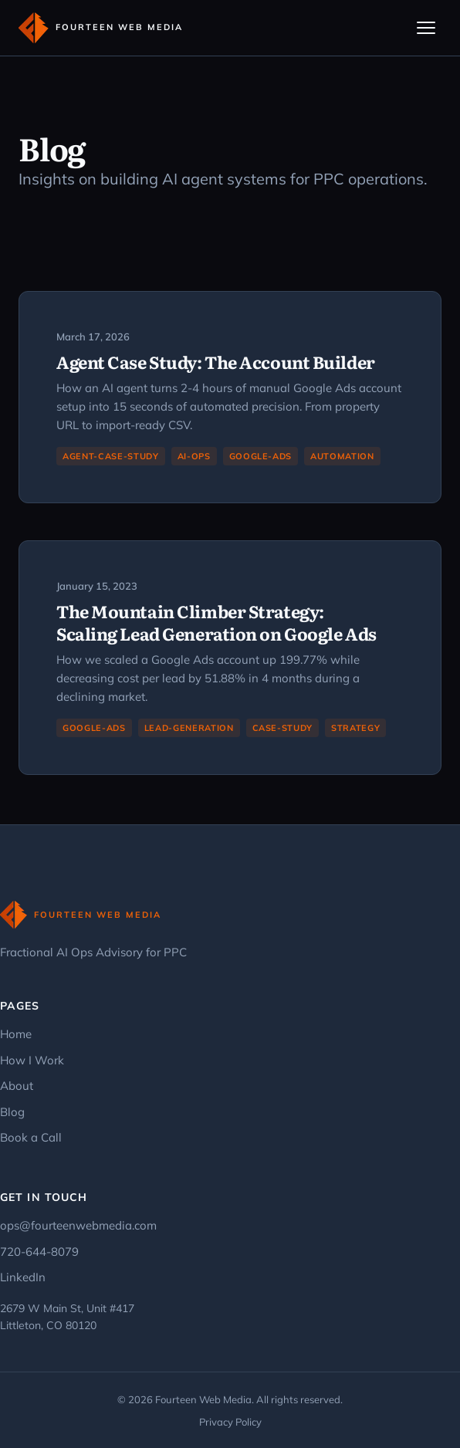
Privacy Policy (230, 1422)
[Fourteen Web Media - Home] (101, 28)
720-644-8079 (39, 1251)
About (16, 1085)
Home (16, 1034)
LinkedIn (23, 1277)
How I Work (32, 1060)
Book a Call (31, 1137)
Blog (12, 1112)
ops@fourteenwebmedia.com (78, 1225)
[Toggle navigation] (426, 27)
